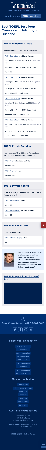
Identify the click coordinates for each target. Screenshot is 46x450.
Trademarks (23, 395)
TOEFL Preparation (23, 370)
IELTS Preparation (23, 373)
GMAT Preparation (23, 346)
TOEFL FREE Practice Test (14, 238)
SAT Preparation (23, 356)
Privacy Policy (23, 401)
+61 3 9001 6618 (34, 323)
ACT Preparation (23, 360)
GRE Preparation (23, 350)
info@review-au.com (29, 425)
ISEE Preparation (23, 367)
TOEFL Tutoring (10, 161)
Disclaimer (23, 398)
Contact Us (23, 405)
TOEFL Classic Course (12, 56)
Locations (23, 391)
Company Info (23, 384)
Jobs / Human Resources (23, 388)
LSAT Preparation (23, 353)
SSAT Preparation (23, 363)
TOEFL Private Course (12, 200)
